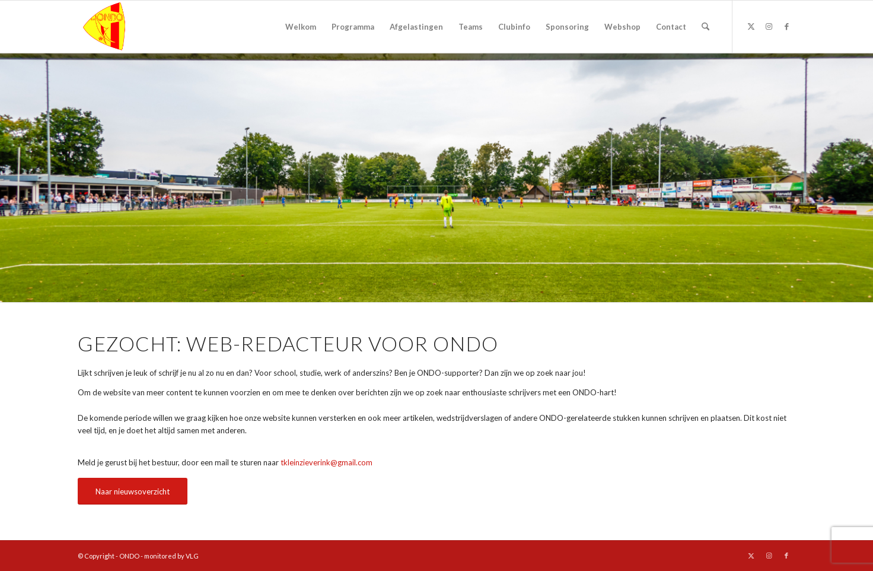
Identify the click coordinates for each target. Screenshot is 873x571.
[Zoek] (705, 27)
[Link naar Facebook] (786, 26)
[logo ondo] (135, 27)
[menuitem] (301, 27)
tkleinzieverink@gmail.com (326, 462)
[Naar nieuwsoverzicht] (132, 491)
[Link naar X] (751, 26)
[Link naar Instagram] (769, 26)
